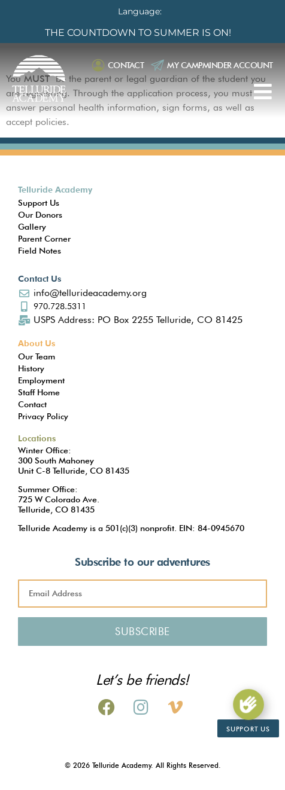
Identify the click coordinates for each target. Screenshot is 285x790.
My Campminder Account (220, 65)
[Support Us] (248, 704)
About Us (36, 343)
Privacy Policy (43, 416)
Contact (126, 65)
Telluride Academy (55, 189)
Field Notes (39, 250)
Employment (41, 380)
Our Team (36, 356)
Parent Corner (44, 238)
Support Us (38, 203)
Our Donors (40, 214)
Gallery (32, 226)
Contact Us (39, 278)
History (31, 368)
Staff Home (39, 392)
